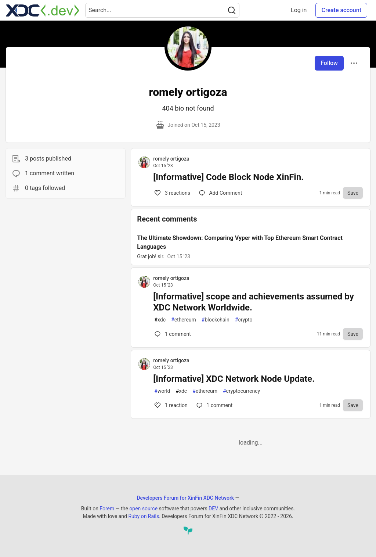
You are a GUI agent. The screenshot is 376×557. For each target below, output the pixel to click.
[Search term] (162, 10)
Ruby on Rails (143, 516)
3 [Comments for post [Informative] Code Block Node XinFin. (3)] (171, 192)
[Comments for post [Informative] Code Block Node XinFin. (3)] (220, 193)
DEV (213, 508)
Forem (107, 508)
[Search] (231, 10)
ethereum (183, 320)
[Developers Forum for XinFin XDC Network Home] (42, 10)
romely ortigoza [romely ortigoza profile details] (171, 159)
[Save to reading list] (353, 193)
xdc (160, 320)
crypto (244, 320)
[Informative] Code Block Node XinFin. (228, 177)
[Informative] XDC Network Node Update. (234, 379)
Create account (341, 10)
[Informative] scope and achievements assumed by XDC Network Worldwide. (253, 302)
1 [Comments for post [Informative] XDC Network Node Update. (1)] (170, 405)
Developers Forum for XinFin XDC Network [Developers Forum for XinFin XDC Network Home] (185, 498)
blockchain (215, 320)
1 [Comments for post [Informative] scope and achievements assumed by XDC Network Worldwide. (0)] (172, 334)
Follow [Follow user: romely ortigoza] (329, 63)
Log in (299, 10)
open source (143, 508)
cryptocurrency (241, 391)
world (162, 391)
